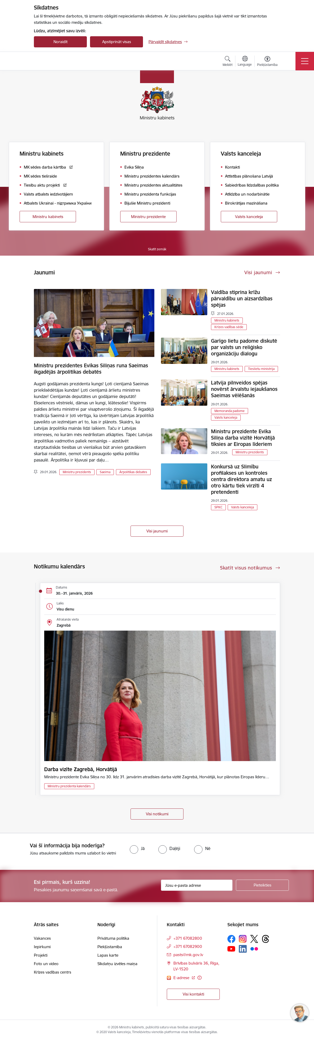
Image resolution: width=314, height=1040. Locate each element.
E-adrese (181, 977)
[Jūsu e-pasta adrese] (196, 885)
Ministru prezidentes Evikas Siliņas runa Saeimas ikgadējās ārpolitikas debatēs (91, 368)
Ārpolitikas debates (133, 472)
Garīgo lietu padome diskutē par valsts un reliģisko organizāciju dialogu (244, 347)
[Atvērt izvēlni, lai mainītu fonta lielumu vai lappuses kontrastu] (267, 62)
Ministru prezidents (77, 472)
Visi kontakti (193, 994)
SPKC (218, 507)
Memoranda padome (229, 411)
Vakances (42, 938)
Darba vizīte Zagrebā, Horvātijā (80, 769)
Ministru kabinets (48, 216)
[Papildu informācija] (199, 978)
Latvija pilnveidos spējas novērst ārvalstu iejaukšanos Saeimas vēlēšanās (244, 389)
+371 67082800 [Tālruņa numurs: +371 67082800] (187, 938)
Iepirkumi (42, 946)
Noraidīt (60, 41)
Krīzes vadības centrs (52, 972)
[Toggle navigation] (304, 61)
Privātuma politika (113, 938)
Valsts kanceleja (249, 216)
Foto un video (46, 963)
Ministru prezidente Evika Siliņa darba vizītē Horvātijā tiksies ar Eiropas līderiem (243, 437)
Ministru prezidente (148, 216)
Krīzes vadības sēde (228, 327)
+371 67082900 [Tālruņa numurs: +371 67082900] (187, 946)
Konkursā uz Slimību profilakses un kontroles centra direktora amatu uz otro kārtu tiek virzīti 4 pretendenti (241, 479)
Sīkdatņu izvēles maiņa (117, 963)
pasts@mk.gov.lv (188, 954)
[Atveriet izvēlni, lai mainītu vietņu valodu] (244, 62)
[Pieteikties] (262, 885)
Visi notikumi (157, 813)
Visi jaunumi (157, 530)
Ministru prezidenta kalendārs (69, 786)
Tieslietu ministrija (261, 369)
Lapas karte (107, 955)
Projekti (40, 955)
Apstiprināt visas (116, 41)
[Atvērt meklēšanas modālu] (227, 62)
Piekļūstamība (109, 946)
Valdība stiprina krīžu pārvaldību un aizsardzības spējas (241, 298)
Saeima (105, 472)
